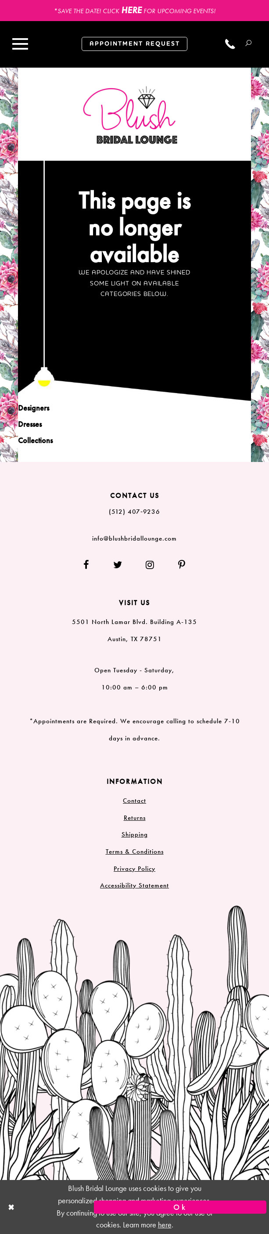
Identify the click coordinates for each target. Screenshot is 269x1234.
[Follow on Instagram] (150, 565)
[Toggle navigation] (20, 44)
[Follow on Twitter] (117, 565)
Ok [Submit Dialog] (180, 1207)
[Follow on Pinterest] (177, 565)
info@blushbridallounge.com (134, 538)
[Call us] (230, 44)
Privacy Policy (134, 868)
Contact (134, 800)
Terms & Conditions (135, 851)
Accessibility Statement (134, 885)
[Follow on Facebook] (91, 565)
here (165, 1225)
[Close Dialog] (89, 1207)
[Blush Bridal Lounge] (130, 115)
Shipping (135, 834)
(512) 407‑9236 (134, 511)
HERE (131, 10)
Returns (135, 817)
